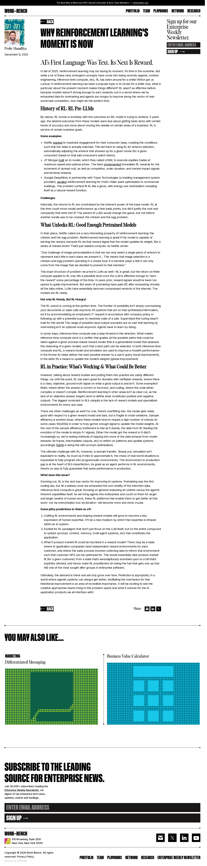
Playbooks (160, 11)
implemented (112, 164)
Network (178, 11)
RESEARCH (193, 11)
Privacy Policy (25, 856)
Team (100, 857)
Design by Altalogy (16, 860)
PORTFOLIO (133, 11)
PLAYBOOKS (114, 857)
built (61, 160)
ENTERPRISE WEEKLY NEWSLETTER (179, 857)
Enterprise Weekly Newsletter (22, 790)
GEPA (60, 445)
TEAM (146, 11)
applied (62, 182)
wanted (57, 142)
